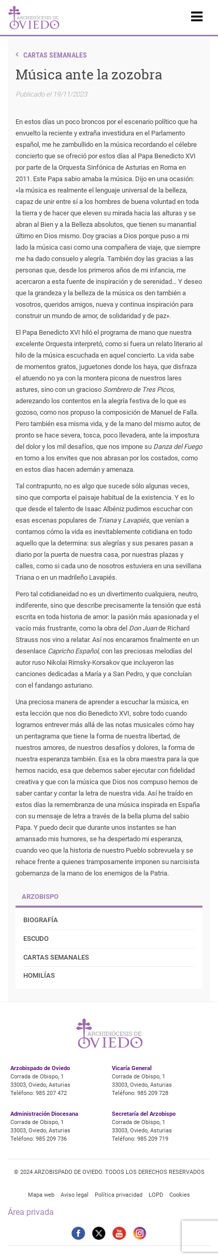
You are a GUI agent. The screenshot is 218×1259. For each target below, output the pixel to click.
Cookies (179, 1195)
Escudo (36, 938)
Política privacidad (118, 1195)
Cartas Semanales (55, 55)
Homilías (39, 975)
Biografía (40, 920)
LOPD (156, 1195)
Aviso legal (75, 1195)
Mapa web (41, 1195)
